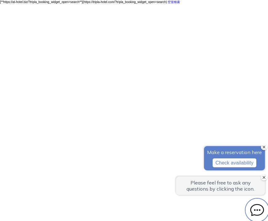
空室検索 (174, 2)
